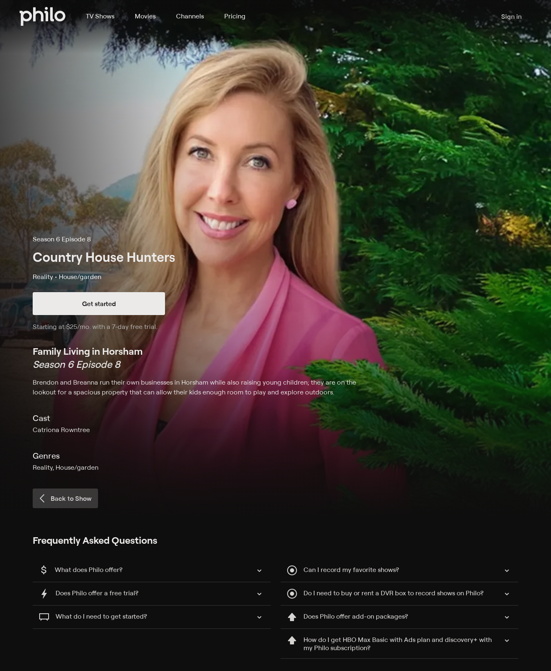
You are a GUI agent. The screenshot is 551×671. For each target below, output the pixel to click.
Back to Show (64, 498)
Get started (99, 303)
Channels (190, 16)
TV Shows (100, 16)
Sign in (511, 16)
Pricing (234, 16)
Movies (145, 16)
